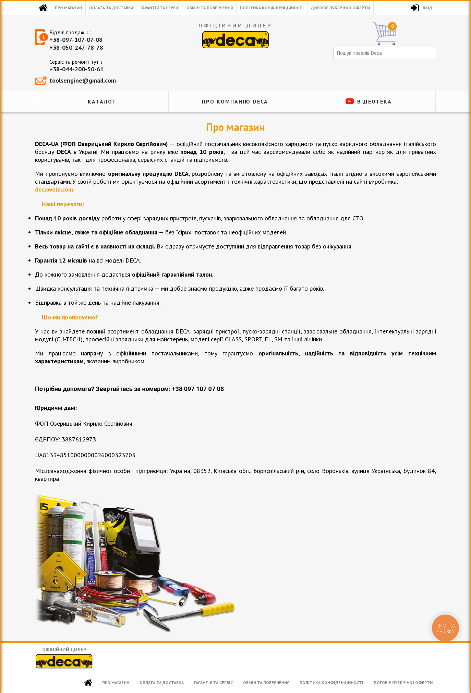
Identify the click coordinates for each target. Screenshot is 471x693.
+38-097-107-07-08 (75, 40)
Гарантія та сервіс (160, 7)
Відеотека (374, 101)
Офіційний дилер (64, 657)
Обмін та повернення (209, 7)
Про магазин (68, 7)
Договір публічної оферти (340, 7)
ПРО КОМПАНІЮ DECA (235, 101)
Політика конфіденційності (272, 7)
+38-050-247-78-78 (76, 47)
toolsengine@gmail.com (82, 80)
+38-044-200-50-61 (76, 69)
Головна (43, 7)
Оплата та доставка (111, 7)
